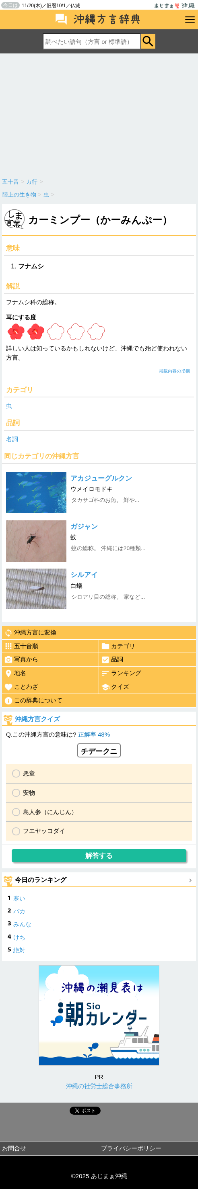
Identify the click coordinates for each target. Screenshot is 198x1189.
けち (19, 937)
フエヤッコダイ (44, 830)
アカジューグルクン (101, 478)
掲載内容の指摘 (174, 370)
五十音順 (21, 646)
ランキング (121, 673)
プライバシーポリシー (131, 1148)
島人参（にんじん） (50, 811)
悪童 (29, 773)
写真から (21, 659)
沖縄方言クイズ (37, 719)
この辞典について (33, 700)
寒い (19, 898)
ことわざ (21, 687)
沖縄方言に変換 (30, 632)
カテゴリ (118, 646)
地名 (15, 673)
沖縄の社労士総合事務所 (99, 1086)
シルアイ (84, 575)
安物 (29, 792)
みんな (22, 924)
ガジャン (84, 526)
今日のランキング (40, 879)
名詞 (12, 439)
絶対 (19, 950)
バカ (19, 911)
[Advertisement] (99, 113)
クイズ (115, 687)
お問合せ (14, 1148)
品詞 (112, 659)
